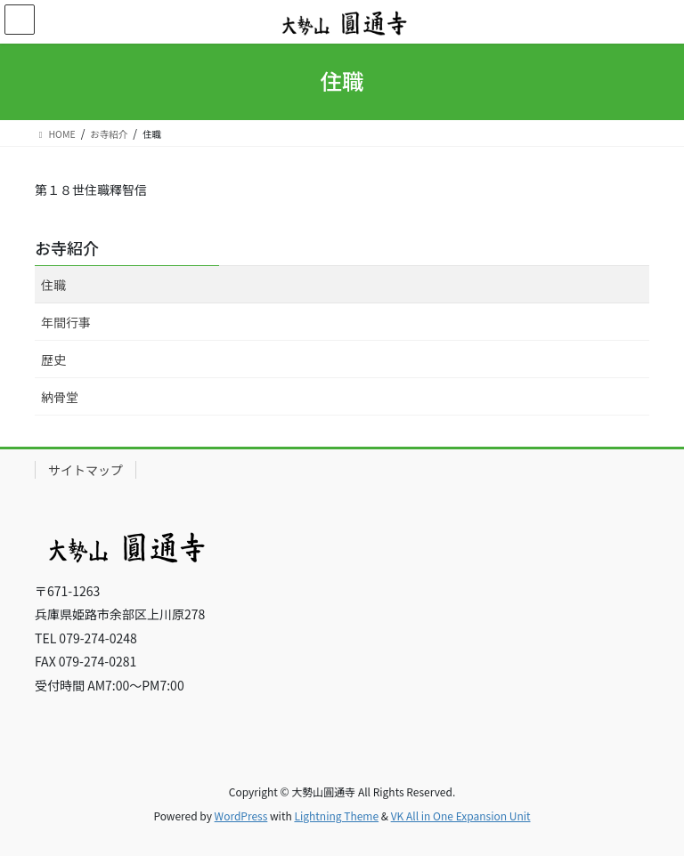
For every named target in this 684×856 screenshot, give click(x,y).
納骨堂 (59, 397)
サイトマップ (85, 470)
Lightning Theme (336, 815)
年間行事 (66, 322)
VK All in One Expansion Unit (461, 815)
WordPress (241, 815)
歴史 (53, 359)
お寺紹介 (67, 247)
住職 (53, 285)
